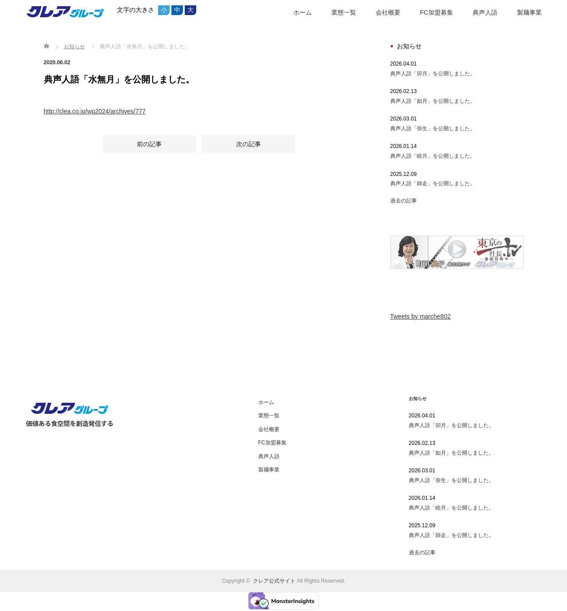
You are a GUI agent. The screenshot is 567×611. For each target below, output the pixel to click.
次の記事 (248, 145)
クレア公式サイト (274, 581)
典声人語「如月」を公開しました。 (432, 101)
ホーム (302, 12)
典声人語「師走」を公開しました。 (432, 183)
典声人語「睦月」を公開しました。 (432, 156)
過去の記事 (403, 201)
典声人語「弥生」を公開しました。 (432, 128)
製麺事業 (529, 12)
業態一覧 (343, 12)
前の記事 (149, 145)
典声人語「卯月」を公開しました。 (432, 73)
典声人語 (485, 12)
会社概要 (388, 12)
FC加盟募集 (436, 12)
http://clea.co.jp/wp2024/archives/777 (95, 111)
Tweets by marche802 (420, 316)
